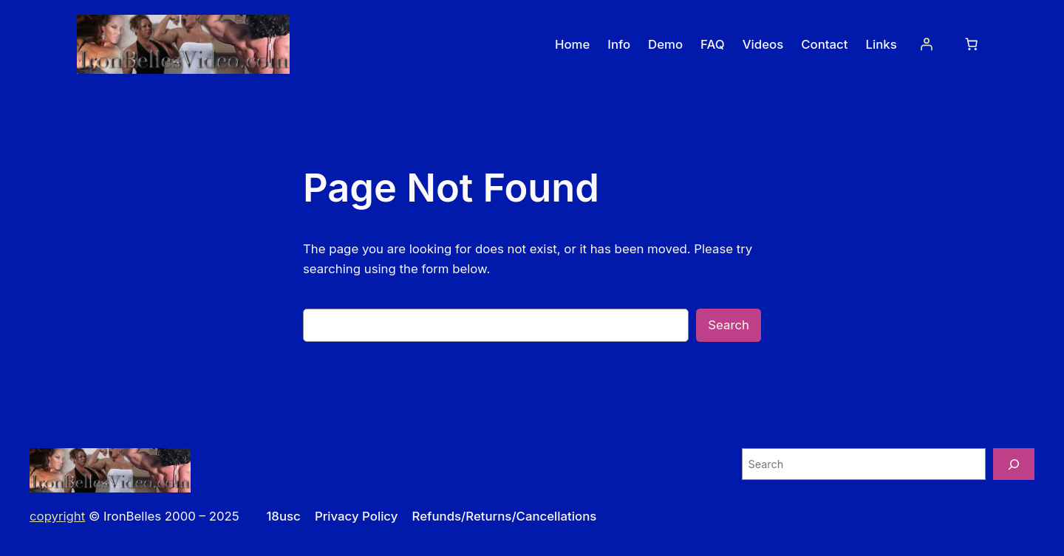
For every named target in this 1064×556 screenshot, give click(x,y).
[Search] (1013, 464)
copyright (57, 516)
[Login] (926, 44)
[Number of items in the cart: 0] (971, 44)
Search (728, 325)
